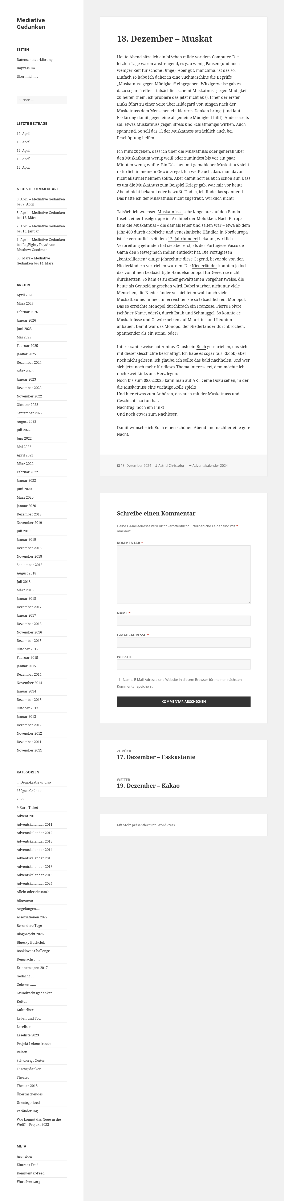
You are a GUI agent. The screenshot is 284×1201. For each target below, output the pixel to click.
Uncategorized (28, 1102)
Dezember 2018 (29, 548)
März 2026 (25, 303)
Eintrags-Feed (27, 1164)
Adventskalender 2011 (34, 824)
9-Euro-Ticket (27, 807)
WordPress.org (28, 1181)
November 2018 (29, 556)
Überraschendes (29, 1094)
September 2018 (29, 564)
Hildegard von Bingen (197, 104)
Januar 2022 (26, 480)
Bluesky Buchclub (31, 942)
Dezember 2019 (29, 514)
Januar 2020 (26, 505)
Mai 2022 (24, 446)
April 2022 (25, 455)
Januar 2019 (26, 539)
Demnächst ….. (28, 959)
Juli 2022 (24, 430)
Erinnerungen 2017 (32, 967)
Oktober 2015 (27, 649)
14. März (46, 263)
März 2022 (25, 463)
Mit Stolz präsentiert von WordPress (146, 825)
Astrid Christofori (171, 465)
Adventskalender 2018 (34, 875)
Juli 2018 (24, 581)
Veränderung (27, 1111)
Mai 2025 (24, 337)
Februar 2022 (27, 472)
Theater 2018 (27, 1085)
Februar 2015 (27, 657)
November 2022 (29, 396)
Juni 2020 (24, 489)
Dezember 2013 (29, 699)
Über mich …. (27, 76)
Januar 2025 (26, 354)
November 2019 (29, 522)
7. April (28, 204)
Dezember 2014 (29, 674)
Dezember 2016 (29, 623)
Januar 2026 (26, 320)
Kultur (22, 1001)
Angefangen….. (28, 908)
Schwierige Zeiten (31, 1060)
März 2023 (25, 371)
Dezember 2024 (29, 362)
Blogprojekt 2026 (30, 934)
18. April (23, 142)
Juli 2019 (24, 531)
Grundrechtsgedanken (34, 993)
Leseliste (24, 1026)
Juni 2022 (24, 438)
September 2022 (29, 413)
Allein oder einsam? (33, 892)
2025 (20, 799)
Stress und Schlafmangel (196, 124)
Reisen (22, 1052)
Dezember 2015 (29, 640)
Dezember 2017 (29, 607)
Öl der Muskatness (176, 131)
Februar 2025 (27, 345)
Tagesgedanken (29, 1069)
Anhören (164, 394)
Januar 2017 (26, 615)
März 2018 (25, 590)
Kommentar (130, 543)
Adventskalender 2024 (34, 883)
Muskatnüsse (170, 212)
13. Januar (31, 231)
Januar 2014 (26, 691)
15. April (23, 167)
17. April (23, 150)
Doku (218, 380)
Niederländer (204, 265)
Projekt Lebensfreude (34, 1043)
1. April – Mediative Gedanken (41, 239)
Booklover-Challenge (33, 951)
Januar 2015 (26, 666)
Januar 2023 (26, 379)
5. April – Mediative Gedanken (41, 212)
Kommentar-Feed (30, 1173)
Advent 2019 (27, 816)
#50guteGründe (29, 790)
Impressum (26, 68)
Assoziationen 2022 (32, 917)
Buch (201, 346)
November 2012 (29, 733)
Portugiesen (221, 252)
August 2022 (26, 421)
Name (124, 613)
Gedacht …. (25, 976)
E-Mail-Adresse (133, 635)
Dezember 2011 (29, 741)
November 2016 (29, 632)
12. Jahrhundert (183, 239)
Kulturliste (25, 1010)
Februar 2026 (27, 312)
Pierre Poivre (228, 306)
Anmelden (25, 1156)
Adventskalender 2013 (34, 841)
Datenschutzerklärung (34, 59)
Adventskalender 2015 (34, 858)
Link (158, 407)
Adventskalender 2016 (34, 866)
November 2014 (29, 682)
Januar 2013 (26, 716)
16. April (23, 159)
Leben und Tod (29, 1018)
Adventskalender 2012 (34, 833)
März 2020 (25, 497)
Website (124, 657)
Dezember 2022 (29, 387)
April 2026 (25, 295)
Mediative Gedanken (31, 23)
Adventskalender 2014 (34, 849)
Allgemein (25, 900)
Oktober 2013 (27, 708)
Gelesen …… (26, 984)
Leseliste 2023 (28, 1035)
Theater (23, 1077)
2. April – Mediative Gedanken (41, 226)
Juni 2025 (24, 328)
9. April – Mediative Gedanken (41, 199)
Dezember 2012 (29, 725)
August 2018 (26, 573)
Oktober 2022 (27, 404)
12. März (29, 217)
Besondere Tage (29, 925)
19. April (23, 133)
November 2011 (29, 750)
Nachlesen (168, 414)
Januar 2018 (26, 598)
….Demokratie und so (34, 782)
